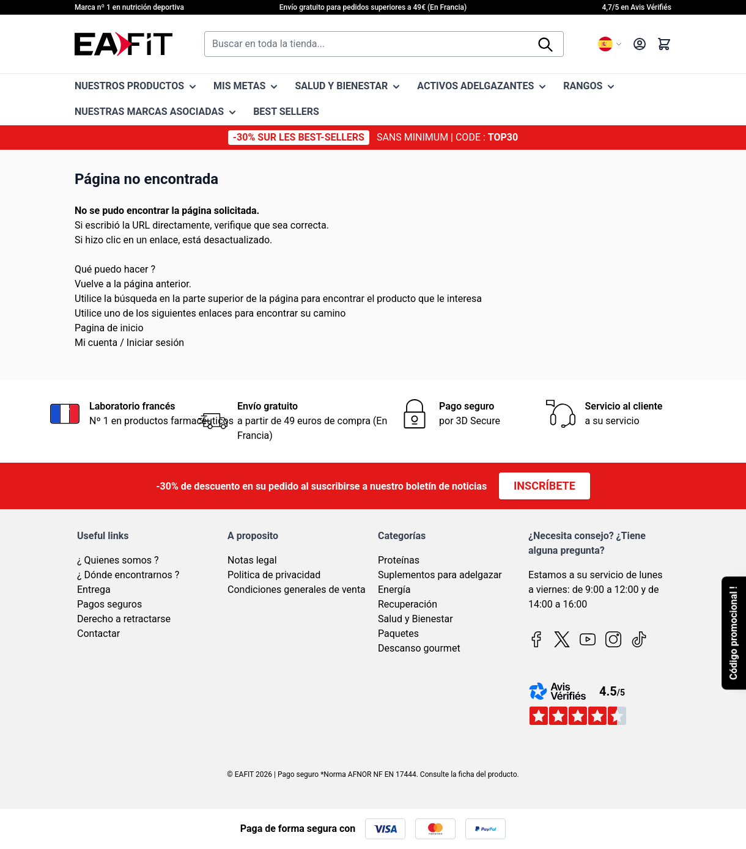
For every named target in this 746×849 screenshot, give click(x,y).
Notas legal (252, 560)
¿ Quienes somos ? (118, 560)
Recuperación (407, 604)
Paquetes (398, 633)
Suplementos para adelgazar (440, 575)
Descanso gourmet (419, 648)
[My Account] (639, 44)
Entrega (94, 589)
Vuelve (89, 284)
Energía (394, 589)
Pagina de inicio (109, 328)
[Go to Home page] (123, 44)
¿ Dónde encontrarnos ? (128, 575)
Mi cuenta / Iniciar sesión (129, 342)
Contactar (98, 633)
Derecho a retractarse (124, 619)
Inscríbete (544, 485)
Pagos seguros (109, 604)
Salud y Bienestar (415, 619)
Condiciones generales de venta (296, 589)
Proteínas (398, 560)
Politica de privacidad (273, 575)
